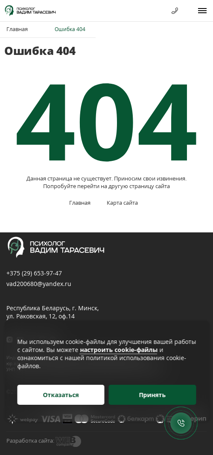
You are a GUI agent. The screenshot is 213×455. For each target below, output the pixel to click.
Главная (17, 29)
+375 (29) (34, 273)
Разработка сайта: (30, 440)
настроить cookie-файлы (119, 350)
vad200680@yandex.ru (38, 284)
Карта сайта (122, 202)
